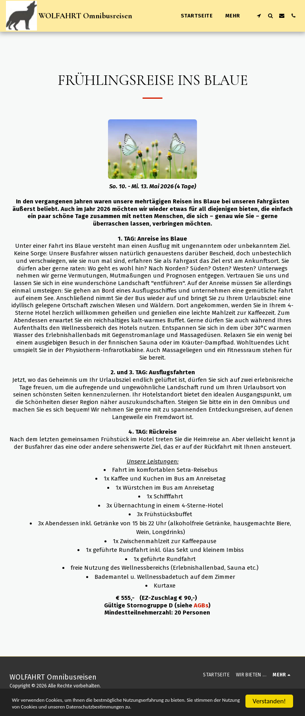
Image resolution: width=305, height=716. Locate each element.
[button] (258, 15)
